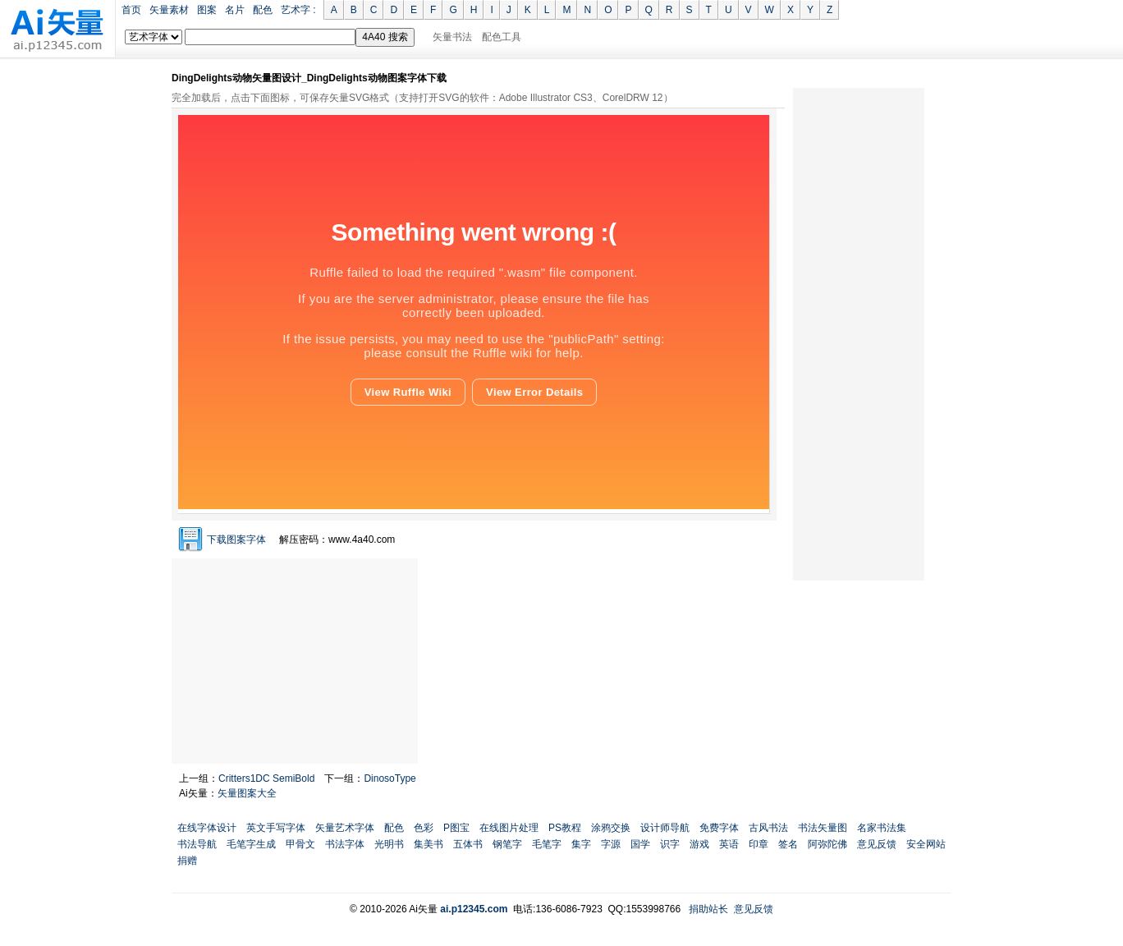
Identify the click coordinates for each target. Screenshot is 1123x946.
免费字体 (719, 827)
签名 (788, 844)
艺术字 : (298, 10)
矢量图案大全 (247, 793)
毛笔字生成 (251, 844)
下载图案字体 (236, 539)
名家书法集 (881, 827)
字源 (611, 844)
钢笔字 (507, 844)
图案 (207, 10)
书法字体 (344, 844)
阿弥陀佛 (827, 844)
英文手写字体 (275, 827)
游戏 (699, 844)
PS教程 (564, 827)
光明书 (389, 844)
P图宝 (456, 827)
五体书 (468, 844)
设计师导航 (665, 827)
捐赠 (187, 860)
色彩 (423, 827)
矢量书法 (452, 37)
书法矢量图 (822, 827)
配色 (263, 10)
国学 (640, 844)
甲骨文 (300, 844)
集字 (581, 844)
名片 (235, 10)
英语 (729, 844)
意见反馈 (876, 844)
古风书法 (768, 827)
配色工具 (501, 37)
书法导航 (197, 844)
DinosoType (389, 778)
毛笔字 (547, 844)
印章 (758, 844)
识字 (670, 844)
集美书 (428, 844)
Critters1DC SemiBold (266, 778)
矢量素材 (169, 10)
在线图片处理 (509, 827)
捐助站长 (708, 909)
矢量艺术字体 (344, 827)
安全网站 (926, 844)
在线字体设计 (206, 827)
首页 (131, 10)
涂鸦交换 (610, 827)
